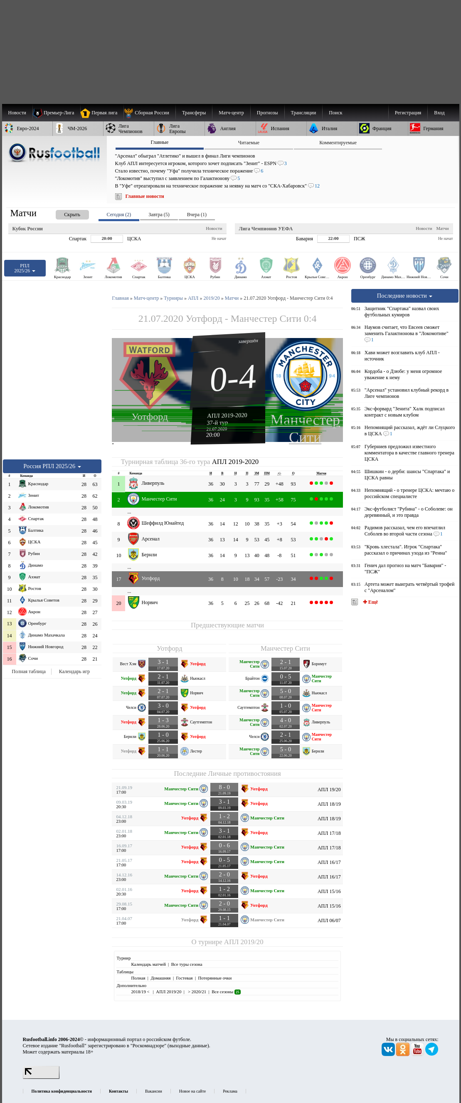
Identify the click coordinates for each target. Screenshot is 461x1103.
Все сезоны (226, 991)
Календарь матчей (148, 964)
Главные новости (145, 196)
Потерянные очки (215, 977)
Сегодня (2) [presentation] (119, 214)
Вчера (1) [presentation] (197, 214)
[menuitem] (149, 112)
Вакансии (153, 1091)
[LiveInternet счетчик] (41, 1077)
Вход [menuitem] (439, 113)
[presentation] (64, 213)
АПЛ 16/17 (329, 862)
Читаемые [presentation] (248, 143)
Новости (214, 228)
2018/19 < (140, 991)
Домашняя (160, 977)
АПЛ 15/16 (329, 891)
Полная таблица (28, 671)
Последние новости (405, 295)
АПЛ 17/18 (329, 833)
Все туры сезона (186, 964)
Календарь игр (74, 671)
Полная (138, 977)
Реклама (230, 1091)
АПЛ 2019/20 (244, 942)
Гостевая (184, 977)
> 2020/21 (196, 991)
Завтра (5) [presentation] (158, 214)
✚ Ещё (370, 602)
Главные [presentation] (159, 142)
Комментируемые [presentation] (338, 143)
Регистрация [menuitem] (408, 113)
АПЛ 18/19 (329, 804)
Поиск (335, 113)
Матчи (442, 228)
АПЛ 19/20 (329, 789)
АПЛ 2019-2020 (227, 415)
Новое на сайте (192, 1091)
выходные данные (188, 1046)
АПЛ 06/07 (329, 920)
